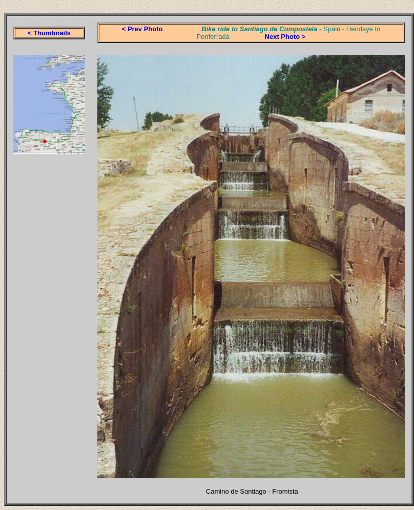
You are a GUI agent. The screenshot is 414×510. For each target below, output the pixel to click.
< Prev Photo (142, 29)
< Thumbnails (49, 33)
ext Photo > (287, 36)
